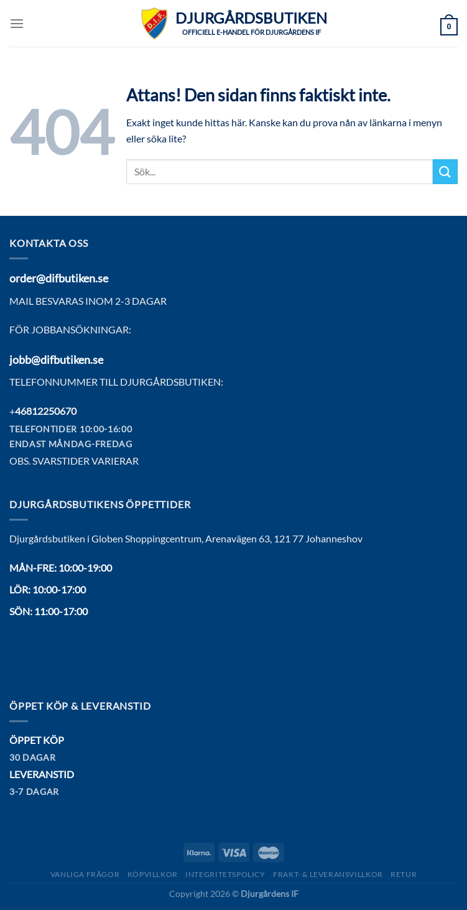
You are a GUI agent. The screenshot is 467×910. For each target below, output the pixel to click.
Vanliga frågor (85, 874)
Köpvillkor (152, 874)
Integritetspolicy (225, 874)
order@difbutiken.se (58, 278)
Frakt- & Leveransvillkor (328, 874)
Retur (404, 874)
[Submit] (445, 171)
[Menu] (16, 23)
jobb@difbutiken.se (56, 359)
